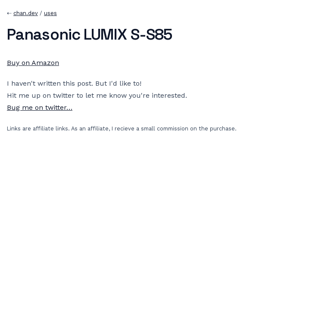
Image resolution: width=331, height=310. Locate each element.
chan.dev (25, 13)
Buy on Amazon (33, 63)
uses (50, 13)
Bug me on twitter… (39, 107)
